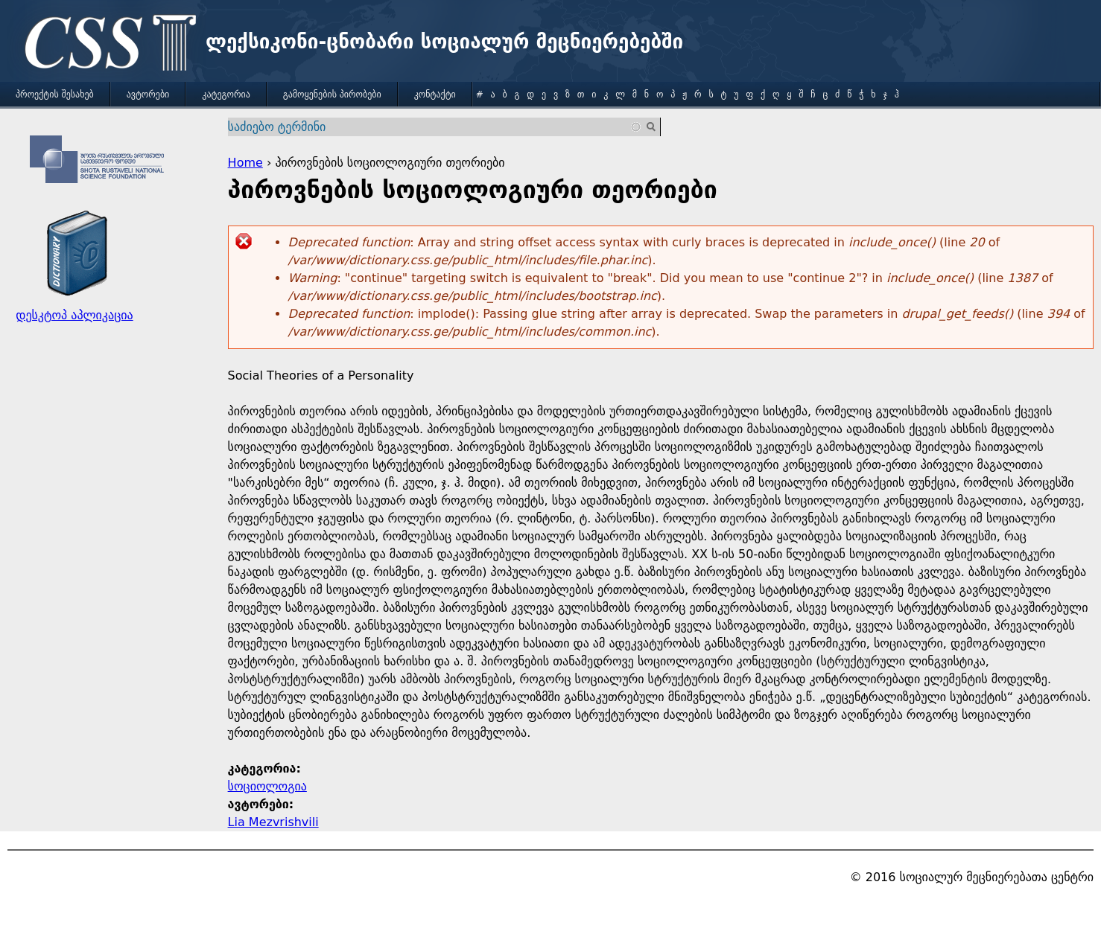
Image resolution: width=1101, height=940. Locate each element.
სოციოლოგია (267, 786)
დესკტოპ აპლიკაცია (74, 315)
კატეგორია (226, 94)
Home (245, 163)
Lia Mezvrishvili (273, 822)
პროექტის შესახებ (55, 94)
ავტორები (148, 94)
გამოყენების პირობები (332, 94)
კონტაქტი (435, 94)
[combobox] (435, 127)
